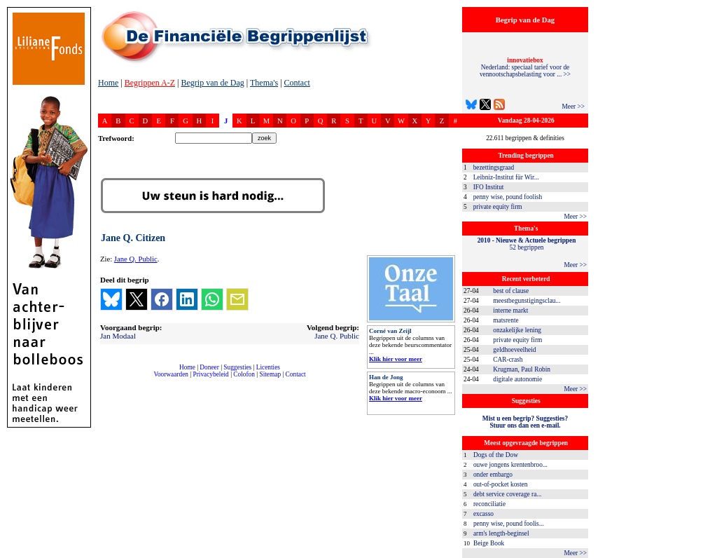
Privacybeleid (211, 374)
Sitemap (270, 374)
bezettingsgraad (494, 167)
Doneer (209, 367)
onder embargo (493, 474)
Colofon (244, 374)
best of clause (511, 290)
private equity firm (497, 206)
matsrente (505, 320)
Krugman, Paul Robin (521, 369)
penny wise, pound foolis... (508, 523)
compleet (105, 379)
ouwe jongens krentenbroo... (510, 464)
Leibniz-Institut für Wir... (506, 177)
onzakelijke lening (517, 330)
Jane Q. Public (136, 259)
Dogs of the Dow (495, 454)
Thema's (264, 83)
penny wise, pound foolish (507, 196)
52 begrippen (527, 244)
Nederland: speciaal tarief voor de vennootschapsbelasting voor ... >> (525, 67)
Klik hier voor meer (395, 358)
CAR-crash (507, 359)
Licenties (268, 367)
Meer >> (573, 106)
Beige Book (488, 543)
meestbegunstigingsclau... (526, 300)
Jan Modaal (118, 336)
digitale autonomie (517, 379)
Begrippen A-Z (150, 83)
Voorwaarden (170, 374)
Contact (297, 83)
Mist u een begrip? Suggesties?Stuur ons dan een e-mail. (525, 422)
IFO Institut (488, 187)
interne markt (510, 310)
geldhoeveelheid (514, 349)
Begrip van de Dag (212, 83)
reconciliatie (489, 504)
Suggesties (237, 367)
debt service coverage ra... (507, 494)
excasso (483, 513)
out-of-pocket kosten (500, 484)
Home (108, 83)
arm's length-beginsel (501, 533)
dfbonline (703, 554)
